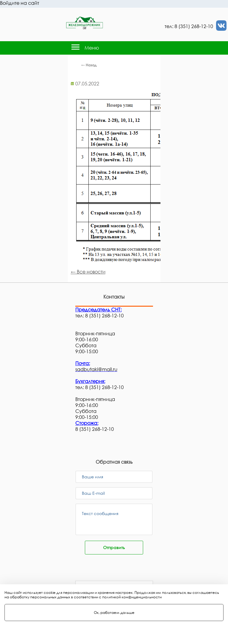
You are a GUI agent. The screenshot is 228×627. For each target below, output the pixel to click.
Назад (91, 65)
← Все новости (88, 272)
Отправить (114, 547)
